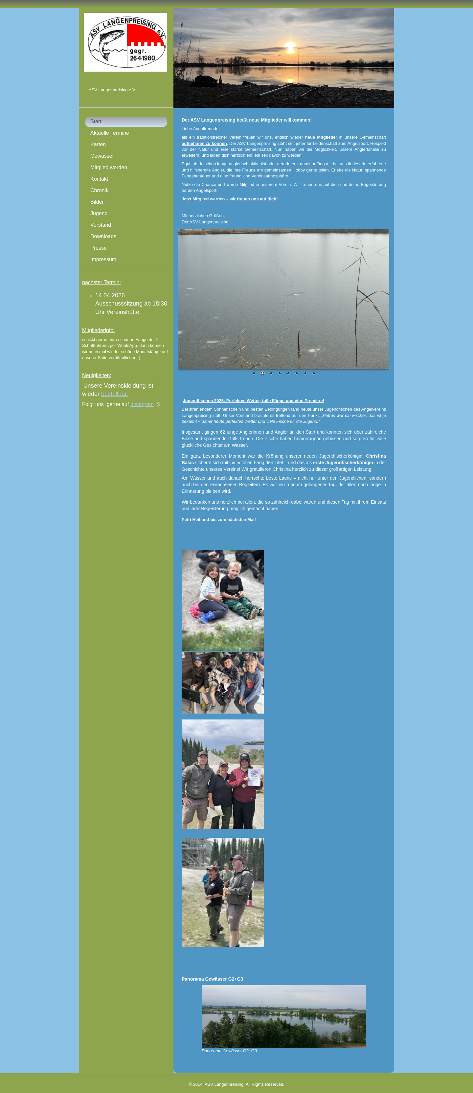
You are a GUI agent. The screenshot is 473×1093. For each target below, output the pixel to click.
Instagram (142, 404)
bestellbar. (114, 394)
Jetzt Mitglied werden (203, 198)
